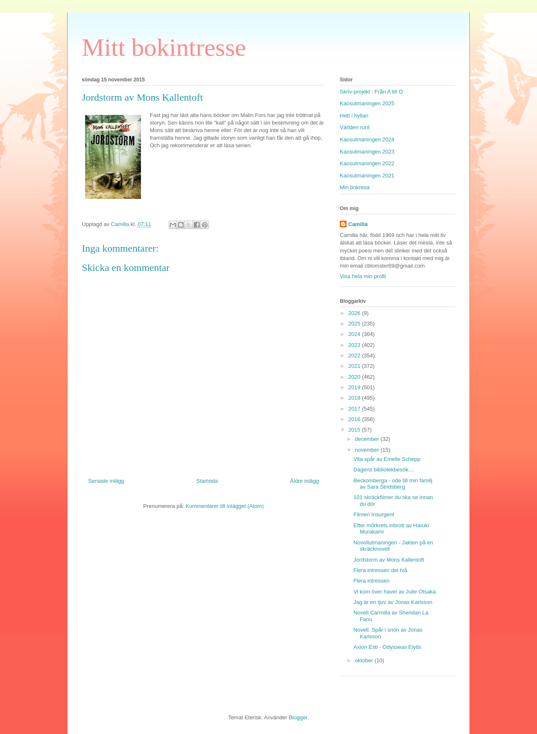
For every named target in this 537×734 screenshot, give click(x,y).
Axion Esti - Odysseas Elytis (387, 647)
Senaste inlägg (106, 481)
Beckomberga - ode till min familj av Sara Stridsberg (392, 483)
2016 (355, 419)
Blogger (298, 717)
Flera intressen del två (380, 570)
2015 (355, 430)
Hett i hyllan (354, 115)
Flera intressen (371, 581)
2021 (355, 366)
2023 (355, 345)
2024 (355, 334)
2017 (355, 409)
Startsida (207, 481)
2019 (355, 387)
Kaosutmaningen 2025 (367, 103)
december (368, 439)
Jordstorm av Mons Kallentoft (388, 560)
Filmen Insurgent (373, 514)
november (368, 450)
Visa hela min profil (363, 276)
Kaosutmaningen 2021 (367, 175)
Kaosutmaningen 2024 (367, 139)
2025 (355, 323)
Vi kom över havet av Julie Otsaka (394, 591)
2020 (355, 377)
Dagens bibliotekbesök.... (383, 469)
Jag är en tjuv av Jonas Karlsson (392, 602)
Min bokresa (355, 187)
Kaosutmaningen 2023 (367, 151)
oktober (365, 660)
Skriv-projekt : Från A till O (371, 91)
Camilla (358, 224)
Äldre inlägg (304, 481)
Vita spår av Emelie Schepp (386, 459)
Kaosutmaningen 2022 (367, 163)
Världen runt (355, 127)
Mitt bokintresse (164, 47)
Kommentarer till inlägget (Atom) (224, 506)
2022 (355, 355)
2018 (355, 398)
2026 (355, 313)
